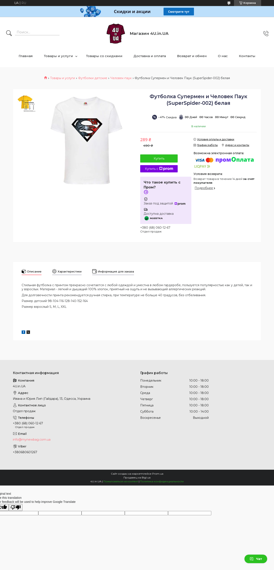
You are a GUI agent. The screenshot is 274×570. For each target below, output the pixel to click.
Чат (256, 559)
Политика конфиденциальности (162, 481)
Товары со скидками (104, 56)
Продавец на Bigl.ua (137, 477)
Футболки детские (92, 78)
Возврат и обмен (192, 56)
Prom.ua (157, 473)
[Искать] (9, 34)
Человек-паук (121, 78)
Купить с (159, 169)
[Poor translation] (15, 507)
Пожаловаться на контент (120, 481)
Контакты (247, 56)
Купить (159, 158)
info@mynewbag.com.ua (32, 439)
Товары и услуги (58, 56)
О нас (223, 56)
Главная (26, 56)
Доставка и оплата (150, 56)
